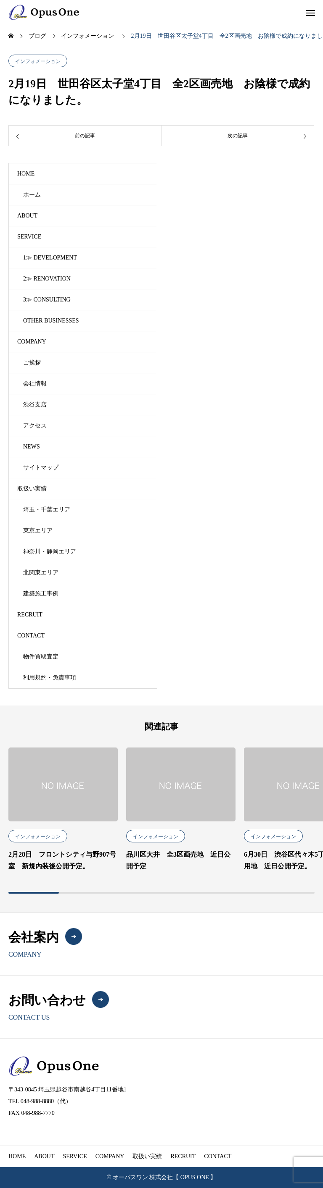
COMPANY (31, 341)
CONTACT (31, 635)
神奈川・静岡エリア (49, 551)
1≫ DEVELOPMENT (50, 257)
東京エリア (38, 530)
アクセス (35, 425)
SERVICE (29, 236)
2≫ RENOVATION (47, 278)
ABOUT (27, 215)
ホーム (32, 194)
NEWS (31, 446)
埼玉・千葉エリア (46, 509)
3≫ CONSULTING (47, 299)
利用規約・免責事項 (49, 677)
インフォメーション (38, 61)
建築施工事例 (40, 593)
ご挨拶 (32, 362)
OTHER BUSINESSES (51, 320)
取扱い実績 (32, 488)
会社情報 (35, 383)
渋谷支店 (35, 404)
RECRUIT (29, 614)
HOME (25, 173)
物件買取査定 (40, 656)
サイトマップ (40, 467)
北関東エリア (40, 572)
